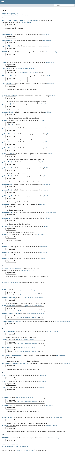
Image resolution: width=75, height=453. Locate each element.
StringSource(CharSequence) (12, 355)
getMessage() (7, 196)
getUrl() (5, 234)
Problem (52, 96)
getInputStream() (8, 128)
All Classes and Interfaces (10, 15)
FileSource (45, 34)
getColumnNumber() (9, 96)
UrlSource (45, 46)
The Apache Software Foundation (25, 450)
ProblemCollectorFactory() (11, 321)
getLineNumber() (8, 153)
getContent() (6, 104)
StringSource (46, 40)
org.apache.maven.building (25, 68)
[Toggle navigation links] (2, 2)
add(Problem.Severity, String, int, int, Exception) (20, 20)
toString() (5, 375)
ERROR (4, 52)
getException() (7, 112)
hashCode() (6, 246)
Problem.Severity (51, 52)
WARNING (5, 438)
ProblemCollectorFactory (28, 270)
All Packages (24, 15)
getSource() (6, 226)
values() (5, 425)
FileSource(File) (8, 76)
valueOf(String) (7, 417)
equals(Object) (7, 34)
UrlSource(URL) (7, 405)
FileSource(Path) (8, 83)
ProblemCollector (25, 22)
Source (49, 134)
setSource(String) (8, 331)
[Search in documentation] (64, 6)
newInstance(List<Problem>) (12, 269)
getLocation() (7, 162)
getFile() (5, 120)
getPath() (5, 204)
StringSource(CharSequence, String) (15, 363)
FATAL (4, 62)
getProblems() (7, 212)
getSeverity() (7, 218)
